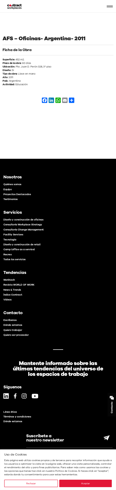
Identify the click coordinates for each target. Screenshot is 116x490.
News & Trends (12, 289)
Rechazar (31, 483)
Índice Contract (12, 294)
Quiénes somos (12, 184)
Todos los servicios (14, 259)
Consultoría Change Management (23, 229)
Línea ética (10, 411)
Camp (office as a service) (19, 249)
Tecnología (9, 239)
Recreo (7, 254)
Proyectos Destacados (17, 194)
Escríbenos (10, 320)
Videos (7, 299)
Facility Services (13, 234)
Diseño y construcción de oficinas (23, 219)
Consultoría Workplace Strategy (22, 224)
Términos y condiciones (17, 416)
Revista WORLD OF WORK (18, 284)
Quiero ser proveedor (16, 335)
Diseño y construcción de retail (21, 244)
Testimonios (10, 199)
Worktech (9, 280)
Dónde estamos (12, 325)
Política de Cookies (66, 471)
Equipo (7, 189)
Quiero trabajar (12, 330)
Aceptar (85, 483)
